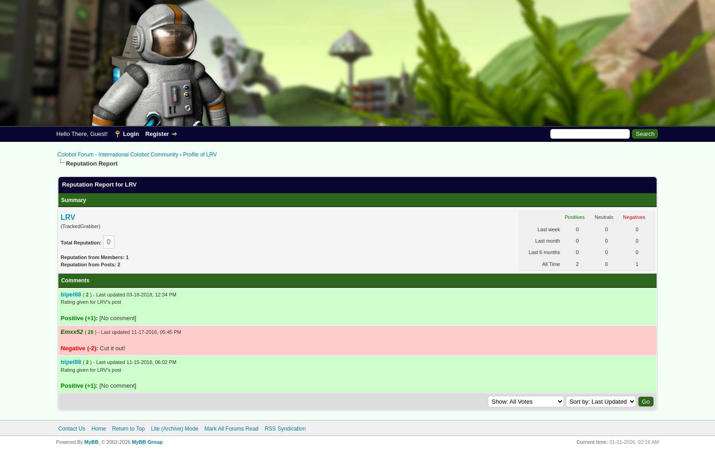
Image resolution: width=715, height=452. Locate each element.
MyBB (91, 442)
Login (131, 133)
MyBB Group (147, 442)
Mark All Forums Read (231, 429)
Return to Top (128, 429)
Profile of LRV (200, 154)
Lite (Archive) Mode (174, 429)
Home (98, 429)
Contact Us (71, 429)
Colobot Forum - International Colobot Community (117, 154)
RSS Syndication (285, 429)
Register (157, 133)
